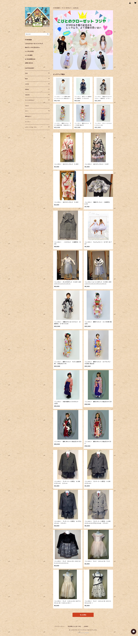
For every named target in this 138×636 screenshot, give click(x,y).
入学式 (27, 84)
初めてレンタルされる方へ (32, 47)
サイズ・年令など (66, 8)
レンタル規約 (29, 55)
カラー (27, 111)
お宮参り (27, 95)
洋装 (26, 73)
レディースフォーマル (31, 127)
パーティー (28, 122)
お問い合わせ (29, 63)
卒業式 (27, 89)
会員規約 (86, 626)
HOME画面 (56, 8)
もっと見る (83, 615)
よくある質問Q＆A (30, 59)
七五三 (27, 105)
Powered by (83, 632)
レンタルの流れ (29, 51)
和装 (26, 78)
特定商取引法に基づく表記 (74, 626)
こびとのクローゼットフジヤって (34, 43)
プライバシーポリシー (60, 626)
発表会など (28, 116)
